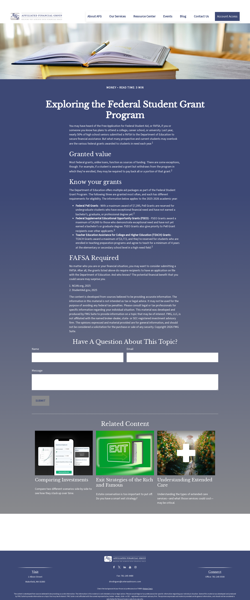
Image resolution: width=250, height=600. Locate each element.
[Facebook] (114, 557)
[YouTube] (130, 557)
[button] (94, 7)
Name (35, 339)
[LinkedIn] (125, 557)
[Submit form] (40, 391)
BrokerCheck (148, 579)
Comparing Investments (61, 470)
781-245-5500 (218, 567)
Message (37, 361)
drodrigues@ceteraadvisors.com (125, 572)
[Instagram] (135, 557)
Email (130, 339)
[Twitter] (119, 557)
